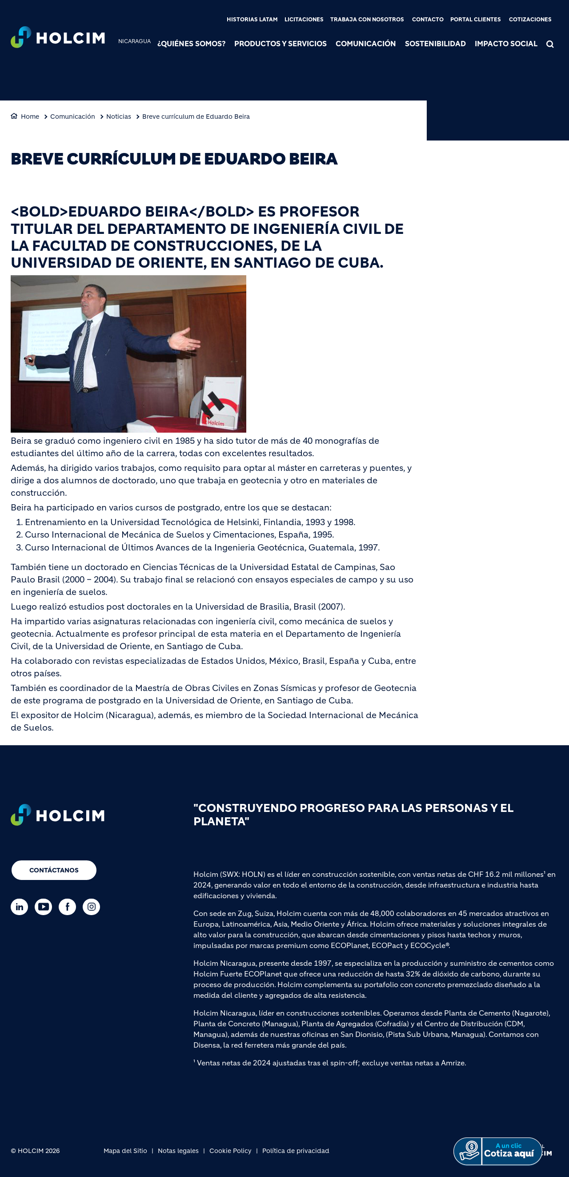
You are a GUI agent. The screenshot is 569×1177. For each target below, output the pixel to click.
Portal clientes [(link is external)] (475, 19)
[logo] (58, 38)
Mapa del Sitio (125, 1151)
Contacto (428, 19)
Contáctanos (54, 870)
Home (30, 116)
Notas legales (178, 1151)
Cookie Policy (230, 1151)
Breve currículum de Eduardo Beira (196, 116)
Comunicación (366, 43)
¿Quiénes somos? (191, 43)
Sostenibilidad (435, 43)
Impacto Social (506, 43)
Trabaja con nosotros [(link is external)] (367, 19)
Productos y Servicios (280, 43)
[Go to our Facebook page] (69, 907)
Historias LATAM (252, 19)
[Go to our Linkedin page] (21, 907)
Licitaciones (304, 19)
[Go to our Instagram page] (93, 907)
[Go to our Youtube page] (45, 907)
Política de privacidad (295, 1151)
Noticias (118, 116)
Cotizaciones (530, 19)
